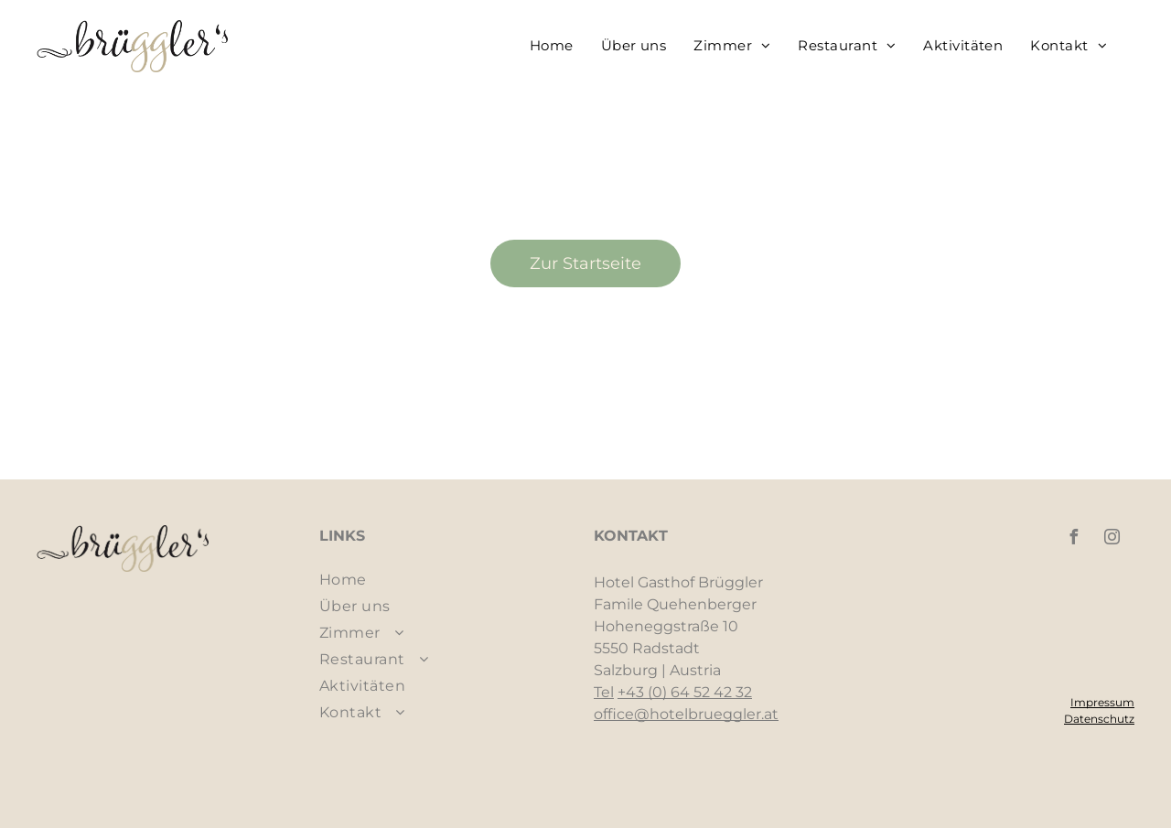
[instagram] (1111, 539)
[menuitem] (551, 45)
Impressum (1102, 702)
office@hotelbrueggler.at (686, 714)
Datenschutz (1099, 719)
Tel (604, 692)
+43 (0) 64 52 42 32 (685, 692)
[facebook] (1073, 539)
